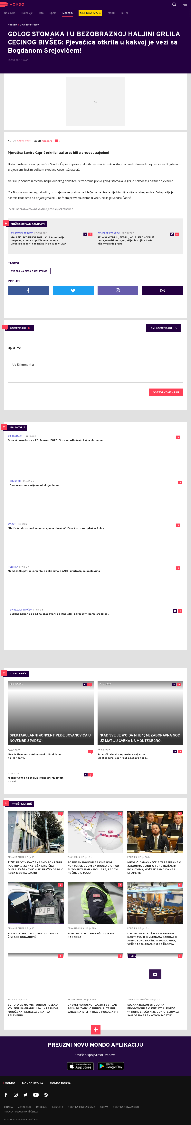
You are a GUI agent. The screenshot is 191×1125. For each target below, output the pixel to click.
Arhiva (104, 1107)
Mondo (10, 1083)
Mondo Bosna (60, 1083)
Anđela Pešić (24, 140)
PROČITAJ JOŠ (22, 804)
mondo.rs (47, 141)
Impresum (41, 1107)
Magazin (12, 24)
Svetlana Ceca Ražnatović (29, 271)
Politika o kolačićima (81, 1107)
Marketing (24, 1107)
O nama (8, 1107)
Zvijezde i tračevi (29, 24)
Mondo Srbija (32, 1083)
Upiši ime (14, 348)
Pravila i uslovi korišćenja (21, 1111)
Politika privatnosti (126, 1107)
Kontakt (57, 1107)
